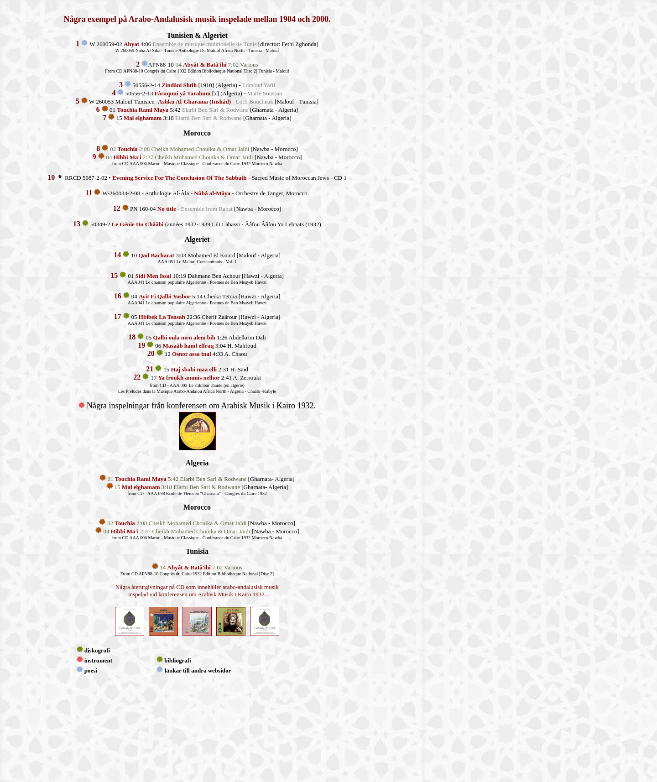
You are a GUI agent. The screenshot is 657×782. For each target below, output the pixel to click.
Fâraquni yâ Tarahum (183, 93)
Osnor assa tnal (191, 353)
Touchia (127, 149)
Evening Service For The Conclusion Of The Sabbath (179, 177)
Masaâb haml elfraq (188, 345)
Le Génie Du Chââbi (138, 224)
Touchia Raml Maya (141, 478)
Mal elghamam (141, 487)
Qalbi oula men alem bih (184, 337)
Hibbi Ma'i (127, 157)
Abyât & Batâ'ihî (204, 64)
